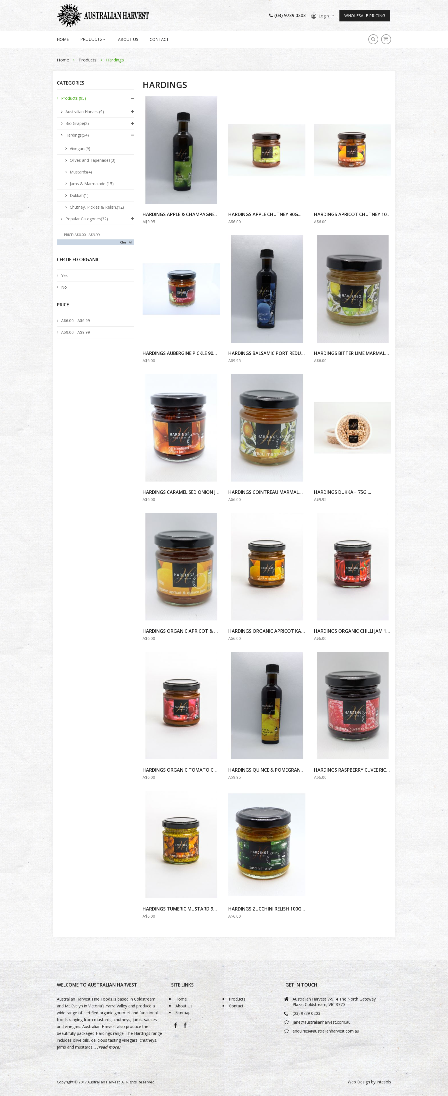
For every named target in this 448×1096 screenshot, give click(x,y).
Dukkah (79, 195)
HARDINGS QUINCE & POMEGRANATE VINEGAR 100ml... (288, 770)
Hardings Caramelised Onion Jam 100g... (190, 492)
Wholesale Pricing (364, 15)
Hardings (77, 135)
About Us (128, 39)
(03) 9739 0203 (287, 15)
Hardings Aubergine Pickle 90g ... (182, 353)
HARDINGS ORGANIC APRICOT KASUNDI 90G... (278, 631)
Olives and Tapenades (92, 160)
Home (63, 60)
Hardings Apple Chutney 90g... (264, 214)
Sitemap (183, 1012)
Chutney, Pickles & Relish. (97, 207)
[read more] (108, 1047)
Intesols (384, 1082)
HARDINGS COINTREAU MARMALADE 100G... (275, 492)
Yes (64, 275)
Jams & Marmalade (92, 183)
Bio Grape (77, 123)
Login (324, 16)
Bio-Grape (185, 1027)
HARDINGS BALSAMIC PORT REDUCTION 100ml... (281, 353)
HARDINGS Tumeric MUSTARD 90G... (183, 909)
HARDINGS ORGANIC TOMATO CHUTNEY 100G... (195, 770)
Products (88, 60)
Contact (159, 39)
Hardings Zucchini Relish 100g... (266, 909)
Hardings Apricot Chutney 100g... (355, 214)
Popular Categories (86, 218)
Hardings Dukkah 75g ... (342, 492)
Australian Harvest (84, 111)
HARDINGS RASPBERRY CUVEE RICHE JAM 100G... (365, 770)
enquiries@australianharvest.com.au (326, 1031)
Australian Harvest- (175, 1027)
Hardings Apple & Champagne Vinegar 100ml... (198, 214)
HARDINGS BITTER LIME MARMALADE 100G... (361, 353)
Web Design (359, 1082)
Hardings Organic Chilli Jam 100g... (356, 631)
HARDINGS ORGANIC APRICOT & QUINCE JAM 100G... (199, 631)
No (64, 287)
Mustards (81, 172)
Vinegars (80, 148)
